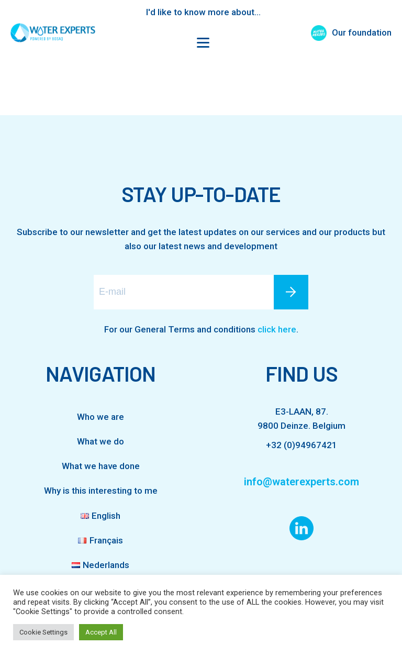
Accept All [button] (101, 632)
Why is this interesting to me (101, 490)
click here (277, 329)
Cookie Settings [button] (43, 632)
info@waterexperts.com (301, 481)
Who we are (100, 417)
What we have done (101, 466)
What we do (100, 441)
